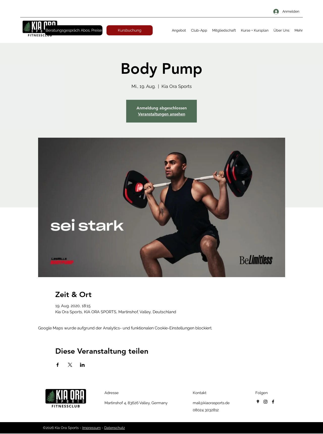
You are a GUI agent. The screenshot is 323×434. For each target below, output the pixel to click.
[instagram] (265, 401)
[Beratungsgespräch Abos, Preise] (73, 30)
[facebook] (273, 401)
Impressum (91, 428)
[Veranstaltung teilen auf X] (70, 365)
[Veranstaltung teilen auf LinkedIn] (82, 365)
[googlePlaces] (257, 401)
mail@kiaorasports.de (211, 403)
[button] (179, 30)
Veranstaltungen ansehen (161, 114)
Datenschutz (114, 428)
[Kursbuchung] (129, 30)
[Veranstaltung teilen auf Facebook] (57, 365)
